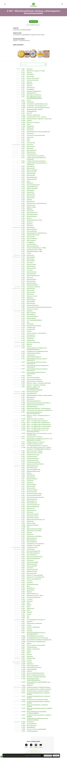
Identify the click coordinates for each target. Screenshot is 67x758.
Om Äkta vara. (27, 753)
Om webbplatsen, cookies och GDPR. (33, 752)
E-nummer (29, 24)
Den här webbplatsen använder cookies (14, 755)
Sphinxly (40, 753)
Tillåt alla (56, 755)
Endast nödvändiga (48, 755)
